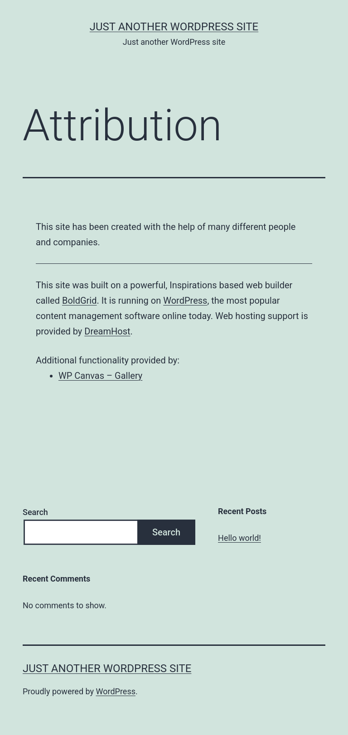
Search (35, 512)
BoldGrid (79, 300)
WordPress (185, 300)
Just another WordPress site (174, 26)
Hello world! (239, 538)
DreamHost (107, 331)
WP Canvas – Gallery (100, 375)
